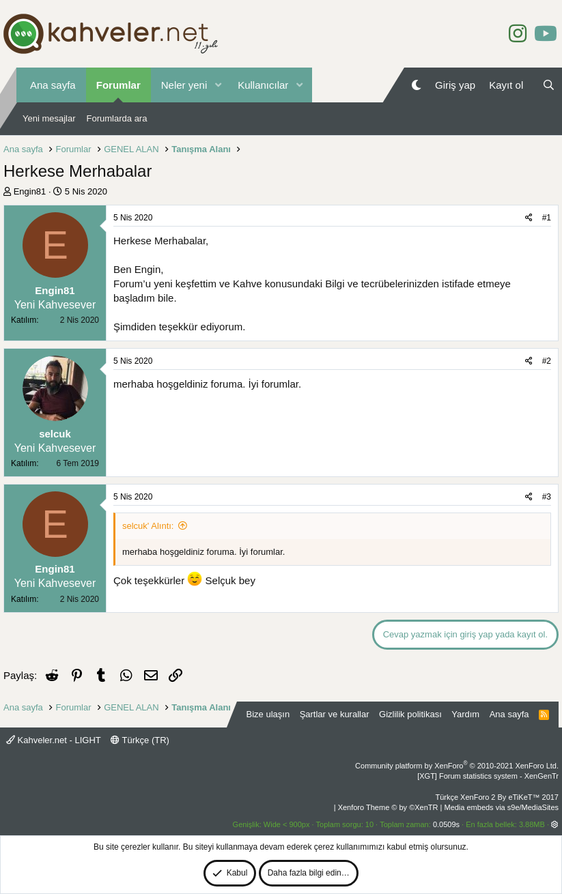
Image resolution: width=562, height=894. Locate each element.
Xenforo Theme (388, 807)
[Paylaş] (528, 218)
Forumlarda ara (117, 118)
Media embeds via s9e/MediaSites (501, 807)
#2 (546, 361)
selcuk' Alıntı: (147, 526)
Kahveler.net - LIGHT (53, 740)
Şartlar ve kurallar (334, 714)
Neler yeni (184, 85)
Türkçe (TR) (140, 740)
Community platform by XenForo (457, 766)
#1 (546, 217)
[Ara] (548, 85)
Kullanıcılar (263, 85)
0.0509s (446, 824)
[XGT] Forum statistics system (488, 776)
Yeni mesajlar (49, 118)
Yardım (465, 714)
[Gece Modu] (416, 85)
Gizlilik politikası (410, 714)
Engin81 (30, 191)
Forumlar (118, 85)
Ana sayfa (53, 85)
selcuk (55, 433)
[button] (217, 85)
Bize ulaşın (268, 714)
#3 (546, 497)
